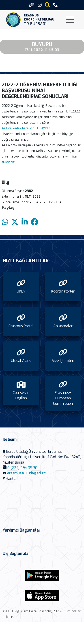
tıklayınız (8, 162)
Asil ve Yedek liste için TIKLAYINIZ (26, 128)
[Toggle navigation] (70, 20)
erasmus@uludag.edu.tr (26, 473)
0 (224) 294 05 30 (22, 467)
